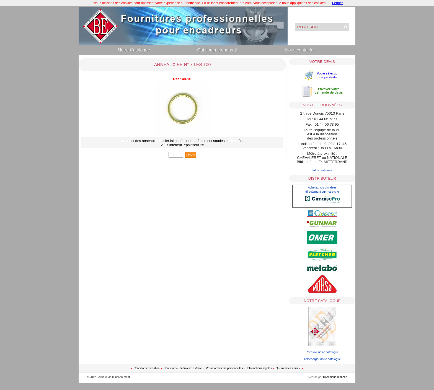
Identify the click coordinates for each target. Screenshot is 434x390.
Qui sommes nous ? (288, 368)
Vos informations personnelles (224, 368)
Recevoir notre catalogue (322, 352)
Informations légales (259, 368)
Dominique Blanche (335, 377)
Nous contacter (300, 50)
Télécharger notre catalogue (322, 359)
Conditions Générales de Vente (183, 368)
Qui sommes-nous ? (217, 50)
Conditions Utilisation (146, 368)
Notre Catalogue (134, 50)
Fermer (337, 3)
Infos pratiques (322, 170)
